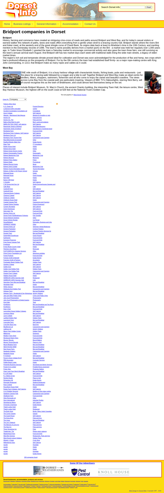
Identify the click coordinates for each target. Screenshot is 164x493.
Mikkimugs (6, 333)
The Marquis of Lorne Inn (11, 425)
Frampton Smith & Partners (11, 260)
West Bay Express (9, 436)
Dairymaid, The (8, 211)
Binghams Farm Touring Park (12, 137)
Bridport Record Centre (10, 164)
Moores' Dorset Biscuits (10, 342)
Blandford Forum (35, 481)
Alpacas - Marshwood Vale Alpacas (14, 115)
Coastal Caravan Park (10, 202)
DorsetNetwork (8, 222)
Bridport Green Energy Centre (12, 151)
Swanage (86, 481)
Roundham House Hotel (10, 387)
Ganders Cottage (8, 264)
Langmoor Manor (8, 313)
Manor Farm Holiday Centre (12, 331)
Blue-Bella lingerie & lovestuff (12, 140)
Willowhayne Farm (9, 442)
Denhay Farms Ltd (9, 213)
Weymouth (67, 481)
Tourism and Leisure (46, 485)
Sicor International (9, 400)
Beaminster (41, 481)
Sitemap (72, 487)
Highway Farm (7, 291)
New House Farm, (9, 349)
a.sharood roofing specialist (11, 108)
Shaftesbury (18, 481)
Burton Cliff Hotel (8, 180)
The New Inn (7, 427)
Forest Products (8, 255)
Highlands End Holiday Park (12, 289)
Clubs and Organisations (55, 484)
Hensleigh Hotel (8, 284)
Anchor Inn (6, 117)
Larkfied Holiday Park (10, 318)
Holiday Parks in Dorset (30, 487)
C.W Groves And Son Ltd (11, 184)
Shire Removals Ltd (9, 398)
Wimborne (47, 481)
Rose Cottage (7, 384)
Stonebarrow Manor (9, 402)
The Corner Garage (9, 413)
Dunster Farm (7, 233)
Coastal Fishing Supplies (11, 204)
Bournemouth (6, 481)
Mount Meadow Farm (10, 344)
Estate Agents (83, 484)
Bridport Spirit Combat (10, 166)
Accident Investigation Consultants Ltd (15, 111)
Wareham (78, 481)
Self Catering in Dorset (63, 487)
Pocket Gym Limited (9, 367)
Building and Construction (32, 484)
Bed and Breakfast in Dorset (82, 485)
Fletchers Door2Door (9, 249)
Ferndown (52, 481)
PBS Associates (8, 360)
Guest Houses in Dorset (18, 487)
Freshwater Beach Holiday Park (13, 262)
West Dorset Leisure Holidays (12, 438)
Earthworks (6, 238)
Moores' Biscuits (8, 340)
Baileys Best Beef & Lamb (11, 122)
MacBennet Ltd (8, 327)
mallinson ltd (7, 329)
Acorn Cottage (7, 113)
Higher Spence (8, 287)
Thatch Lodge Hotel (9, 407)
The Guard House (9, 416)
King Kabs (6, 302)
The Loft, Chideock (9, 422)
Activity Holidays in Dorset (69, 485)
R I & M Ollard (7, 373)
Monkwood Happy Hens (10, 338)
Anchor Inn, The (8, 120)
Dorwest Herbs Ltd (9, 226)
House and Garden (18, 485)
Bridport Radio (7, 162)
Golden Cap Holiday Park (11, 269)
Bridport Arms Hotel (9, 149)
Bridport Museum (8, 157)
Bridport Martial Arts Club (11, 155)
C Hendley (6, 182)
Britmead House (8, 173)
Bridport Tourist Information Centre (14, 169)
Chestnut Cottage (8, 195)
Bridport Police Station (10, 160)
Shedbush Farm (8, 396)
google (5, 445)
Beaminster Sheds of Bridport (12, 126)
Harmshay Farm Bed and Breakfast (14, 282)
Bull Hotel (6, 177)
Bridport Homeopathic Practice (12, 153)
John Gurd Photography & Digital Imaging (16, 300)
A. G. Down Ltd (8, 106)
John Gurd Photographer (11, 298)
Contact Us (90, 24)
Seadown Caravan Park (10, 393)
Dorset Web (142, 491)
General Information (48, 24)
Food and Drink (91, 484)
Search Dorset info (110, 7)
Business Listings (23, 24)
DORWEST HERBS (9, 224)
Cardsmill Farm (8, 189)
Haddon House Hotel (9, 275)
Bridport (62, 481)
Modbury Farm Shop (9, 336)
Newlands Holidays (9, 351)
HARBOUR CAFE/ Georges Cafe (13, 278)
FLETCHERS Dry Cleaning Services (14, 251)
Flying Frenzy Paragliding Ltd (12, 253)
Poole (82, 481)
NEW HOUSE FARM (9, 347)
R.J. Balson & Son (9, 376)
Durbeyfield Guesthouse (10, 235)
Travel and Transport (57, 485)
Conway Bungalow (9, 206)
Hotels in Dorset (41, 487)
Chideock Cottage (9, 198)
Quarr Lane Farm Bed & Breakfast (14, 371)
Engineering (76, 484)
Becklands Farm (8, 131)
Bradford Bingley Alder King (11, 142)
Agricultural (14, 484)
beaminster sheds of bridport (12, 129)
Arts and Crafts (22, 484)
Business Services (44, 484)
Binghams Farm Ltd (9, 135)
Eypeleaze (6, 244)
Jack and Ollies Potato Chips (12, 295)
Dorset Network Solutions (11, 218)
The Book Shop (8, 411)
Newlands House (8, 353)
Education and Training (67, 484)
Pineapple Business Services (12, 364)
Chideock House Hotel (10, 200)
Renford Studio (8, 378)
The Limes (6, 420)
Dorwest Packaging (9, 229)
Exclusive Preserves (9, 240)
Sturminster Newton (26, 481)
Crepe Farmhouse (9, 209)
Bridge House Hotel (9, 146)
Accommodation (72, 24)
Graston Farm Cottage (10, 273)
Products (33, 485)
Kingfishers (6, 304)
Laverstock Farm (8, 320)
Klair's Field (7, 309)
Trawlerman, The (8, 431)
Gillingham (12, 481)
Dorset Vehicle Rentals (10, 220)
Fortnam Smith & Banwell (11, 258)
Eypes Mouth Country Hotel (11, 246)
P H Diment (7, 356)
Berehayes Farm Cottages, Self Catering (16, 133)
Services (39, 485)
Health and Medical (7, 485)
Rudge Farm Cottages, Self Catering (14, 389)
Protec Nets (7, 369)
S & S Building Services (10, 391)
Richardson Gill (8, 380)
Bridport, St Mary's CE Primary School (15, 171)
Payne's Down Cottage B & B (12, 358)
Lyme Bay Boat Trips (9, 324)
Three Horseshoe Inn (10, 429)
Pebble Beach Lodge (9, 362)
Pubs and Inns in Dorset (51, 487)
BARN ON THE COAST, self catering (14, 124)
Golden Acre (7, 267)
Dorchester (72, 481)
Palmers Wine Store (9, 104)
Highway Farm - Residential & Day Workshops (17, 293)
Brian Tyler (6, 144)
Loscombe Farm (8, 322)
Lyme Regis (57, 481)
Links (76, 487)
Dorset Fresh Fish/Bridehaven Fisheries (15, 215)
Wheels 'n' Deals (8, 440)
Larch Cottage (7, 315)
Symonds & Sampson (10, 405)
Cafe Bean (6, 186)
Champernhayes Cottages (11, 193)
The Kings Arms (8, 418)
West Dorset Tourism (80, 95)
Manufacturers (27, 485)
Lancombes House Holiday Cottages (14, 311)
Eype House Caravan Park (11, 242)
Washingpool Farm (9, 433)
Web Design (133, 491)
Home (7, 24)
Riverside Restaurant (9, 382)
